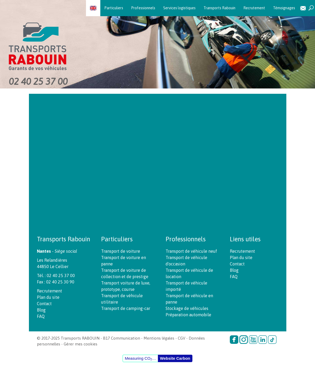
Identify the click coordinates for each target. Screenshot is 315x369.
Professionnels (143, 8)
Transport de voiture (120, 251)
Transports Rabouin (219, 8)
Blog (41, 310)
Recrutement (254, 8)
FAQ (41, 316)
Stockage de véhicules (187, 308)
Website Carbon (175, 358)
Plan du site (48, 297)
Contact (303, 8)
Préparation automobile (188, 314)
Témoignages (284, 8)
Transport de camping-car (125, 308)
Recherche (311, 8)
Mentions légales (159, 338)
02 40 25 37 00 (38, 81)
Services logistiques (179, 8)
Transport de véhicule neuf (191, 251)
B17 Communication (121, 338)
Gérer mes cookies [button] (80, 344)
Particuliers (113, 8)
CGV (181, 338)
